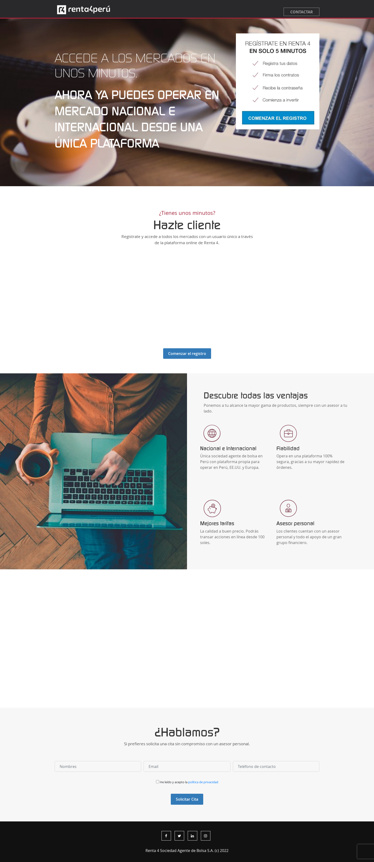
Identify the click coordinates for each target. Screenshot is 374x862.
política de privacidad (203, 782)
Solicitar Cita (187, 799)
